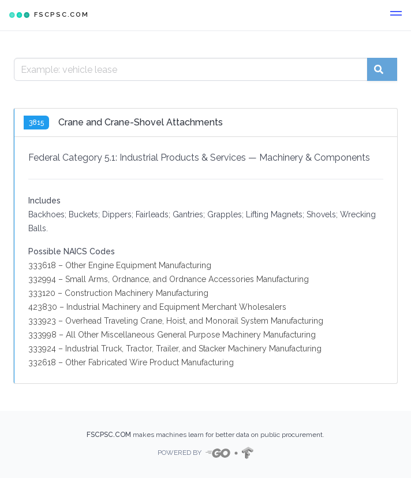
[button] (396, 15)
